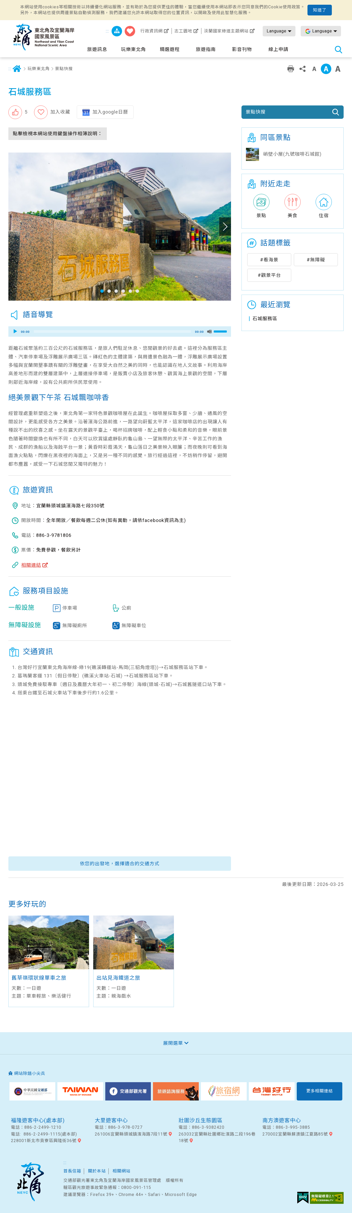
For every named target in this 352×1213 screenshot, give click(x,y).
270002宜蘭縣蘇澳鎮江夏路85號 (295, 1134)
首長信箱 (72, 1171)
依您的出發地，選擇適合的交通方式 (120, 863)
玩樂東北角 (39, 68)
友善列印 (290, 69)
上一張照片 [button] (14, 226)
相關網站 (121, 1171)
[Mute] (209, 331)
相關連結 (31, 565)
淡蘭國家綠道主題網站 (226, 31)
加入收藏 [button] (60, 112)
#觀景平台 (269, 275)
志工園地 (183, 31)
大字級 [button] (338, 69)
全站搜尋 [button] (338, 49)
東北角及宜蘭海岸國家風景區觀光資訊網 (43, 37)
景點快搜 (64, 68)
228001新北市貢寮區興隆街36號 (43, 1140)
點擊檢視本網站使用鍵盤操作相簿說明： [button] (57, 133)
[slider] (112, 331)
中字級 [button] (326, 69)
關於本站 (97, 1171)
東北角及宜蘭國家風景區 (30, 1182)
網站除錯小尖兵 (29, 1073)
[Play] (15, 331)
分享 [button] (302, 69)
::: (107, 31)
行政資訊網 (151, 31)
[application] (119, 331)
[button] (18, 112)
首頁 (17, 69)
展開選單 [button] (173, 1043)
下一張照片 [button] (225, 226)
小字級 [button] (314, 69)
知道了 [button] (319, 10)
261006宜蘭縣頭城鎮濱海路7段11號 (131, 1134)
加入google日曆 (110, 112)
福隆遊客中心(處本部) (38, 1120)
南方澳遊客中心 (281, 1120)
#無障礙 (316, 259)
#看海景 (269, 259)
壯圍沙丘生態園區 (201, 1120)
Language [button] (277, 31)
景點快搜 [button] (256, 112)
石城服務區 (264, 318)
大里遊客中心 (111, 1120)
